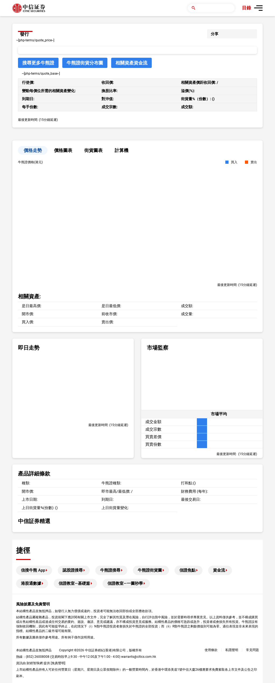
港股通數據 (31, 583)
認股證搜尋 (73, 570)
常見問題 (252, 650)
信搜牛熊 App (33, 570)
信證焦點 (187, 570)
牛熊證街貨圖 (150, 570)
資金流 (219, 570)
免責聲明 (58, 663)
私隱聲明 (231, 650)
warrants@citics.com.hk (138, 657)
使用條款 (211, 650)
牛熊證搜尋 (110, 570)
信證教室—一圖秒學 (125, 583)
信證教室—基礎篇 (74, 583)
